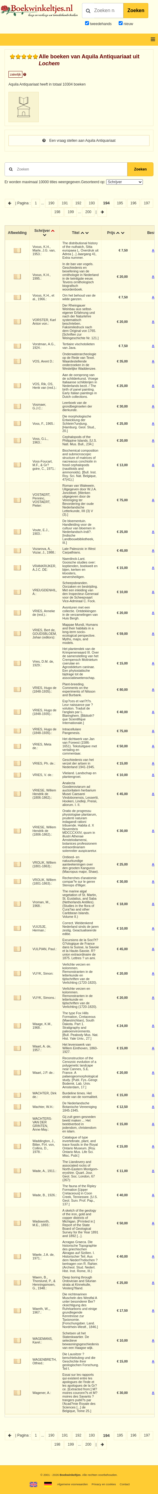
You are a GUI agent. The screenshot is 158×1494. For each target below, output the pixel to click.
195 (120, 203)
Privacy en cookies (104, 1484)
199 (71, 212)
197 (147, 203)
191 (65, 203)
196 (133, 203)
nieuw (128, 24)
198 (57, 212)
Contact (125, 1484)
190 (51, 203)
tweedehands (100, 24)
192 (78, 203)
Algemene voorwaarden (72, 1484)
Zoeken (135, 10)
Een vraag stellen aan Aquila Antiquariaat (78, 140)
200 (88, 212)
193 (92, 203)
